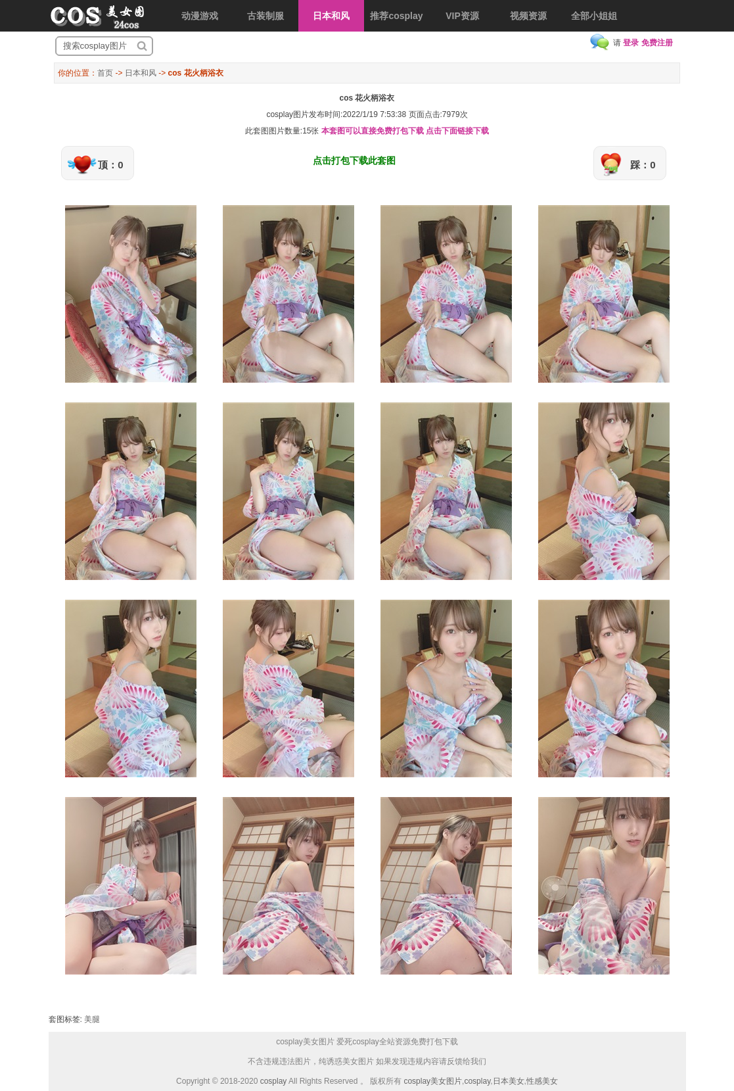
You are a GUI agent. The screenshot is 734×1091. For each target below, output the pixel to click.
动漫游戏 (199, 16)
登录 (631, 42)
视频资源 (528, 16)
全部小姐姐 (594, 16)
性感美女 (542, 1081)
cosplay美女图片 (432, 1081)
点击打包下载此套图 (354, 160)
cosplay (273, 1081)
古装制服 (265, 16)
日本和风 (331, 16)
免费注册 (657, 42)
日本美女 (508, 1081)
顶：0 (110, 164)
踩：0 (642, 164)
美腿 (92, 1019)
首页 (105, 73)
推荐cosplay (396, 16)
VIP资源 (462, 16)
